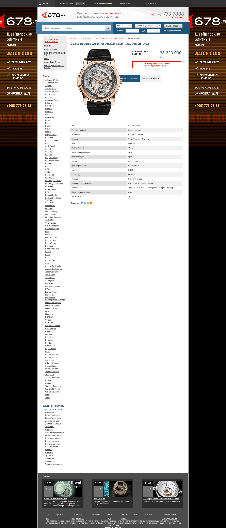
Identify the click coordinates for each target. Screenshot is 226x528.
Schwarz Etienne (51, 363)
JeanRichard (50, 278)
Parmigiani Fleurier (52, 326)
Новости (47, 476)
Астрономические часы (54, 409)
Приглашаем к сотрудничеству (169, 514)
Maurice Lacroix (51, 308)
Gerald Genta (50, 223)
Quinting (48, 334)
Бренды (59, 514)
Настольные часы (52, 444)
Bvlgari (48, 132)
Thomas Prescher (52, 372)
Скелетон (49, 453)
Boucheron (49, 117)
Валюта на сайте (66, 4)
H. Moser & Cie (51, 240)
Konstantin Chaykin (52, 286)
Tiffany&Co (49, 375)
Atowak (48, 97)
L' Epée (48, 289)
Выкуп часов (125, 3)
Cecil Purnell (50, 146)
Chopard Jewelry (51, 158)
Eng (154, 3)
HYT (47, 258)
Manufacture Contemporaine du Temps (55, 299)
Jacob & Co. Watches (53, 269)
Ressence (49, 340)
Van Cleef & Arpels (52, 389)
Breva (47, 129)
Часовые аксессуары (53, 464)
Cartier (47, 143)
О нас (47, 514)
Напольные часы (52, 438)
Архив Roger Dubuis (52, 62)
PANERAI (49, 323)
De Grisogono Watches (54, 184)
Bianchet (48, 109)
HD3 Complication (52, 249)
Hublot (47, 255)
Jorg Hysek (49, 281)
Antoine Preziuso (51, 91)
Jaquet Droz (50, 275)
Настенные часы (52, 441)
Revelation (49, 343)
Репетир (48, 450)
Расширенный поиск (172, 30)
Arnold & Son (50, 94)
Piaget (47, 331)
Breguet (48, 123)
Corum (47, 166)
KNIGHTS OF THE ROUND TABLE (55, 54)
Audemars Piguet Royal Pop (55, 499)
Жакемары (49, 427)
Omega (48, 320)
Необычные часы (52, 447)
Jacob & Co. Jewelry (53, 266)
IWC (47, 263)
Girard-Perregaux (52, 226)
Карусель (49, 430)
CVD (47, 169)
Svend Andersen (51, 369)
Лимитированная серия (54, 432)
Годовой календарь (53, 418)
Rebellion (48, 337)
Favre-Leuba (50, 206)
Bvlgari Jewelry (51, 135)
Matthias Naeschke (52, 306)
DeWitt (47, 192)
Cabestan (49, 138)
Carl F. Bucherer (51, 140)
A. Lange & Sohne (52, 80)
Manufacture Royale (53, 303)
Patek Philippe (50, 329)
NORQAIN (49, 317)
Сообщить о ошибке (113, 527)
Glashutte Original (52, 229)
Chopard (48, 155)
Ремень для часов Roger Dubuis (54, 67)
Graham (48, 234)
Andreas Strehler (51, 83)
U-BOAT (48, 380)
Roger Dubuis (51, 41)
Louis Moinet (50, 295)
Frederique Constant (53, 217)
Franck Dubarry (51, 211)
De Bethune (49, 178)
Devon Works (50, 189)
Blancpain (49, 112)
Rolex (47, 352)
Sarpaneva (49, 360)
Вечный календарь (52, 415)
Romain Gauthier (51, 354)
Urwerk (48, 383)
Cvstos (48, 172)
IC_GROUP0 (50, 260)
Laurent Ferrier (51, 292)
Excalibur (47, 46)
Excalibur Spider (50, 49)
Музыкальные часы (53, 435)
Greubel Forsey (51, 237)
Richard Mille (50, 346)
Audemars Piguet (52, 100)
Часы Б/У (109, 514)
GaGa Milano (50, 220)
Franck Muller (50, 214)
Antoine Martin (50, 89)
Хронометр (49, 461)
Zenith (47, 398)
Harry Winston (50, 243)
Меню (46, 3)
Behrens (48, 103)
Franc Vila (49, 209)
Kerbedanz (49, 283)
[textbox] (73, 28)
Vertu (47, 395)
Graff (47, 232)
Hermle (48, 252)
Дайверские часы (52, 421)
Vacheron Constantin (53, 386)
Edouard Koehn (51, 195)
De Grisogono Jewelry (53, 181)
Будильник (49, 412)
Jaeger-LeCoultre (52, 272)
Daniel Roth (49, 175)
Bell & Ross (49, 106)
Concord (48, 163)
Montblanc (49, 314)
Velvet (46, 59)
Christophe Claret (52, 161)
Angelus (48, 86)
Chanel (48, 149)
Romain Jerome (51, 357)
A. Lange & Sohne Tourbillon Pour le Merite (161, 499)
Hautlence (49, 246)
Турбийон (49, 455)
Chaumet (48, 152)
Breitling (48, 126)
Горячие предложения (103, 3)
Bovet (47, 120)
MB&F (47, 311)
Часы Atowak (99, 499)
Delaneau (49, 186)
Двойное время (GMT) (54, 424)
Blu (46, 115)
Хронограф (49, 458)
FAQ (136, 514)
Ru (147, 3)
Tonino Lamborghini (52, 378)
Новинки (96, 514)
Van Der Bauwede (52, 392)
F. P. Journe (49, 203)
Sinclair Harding (51, 366)
